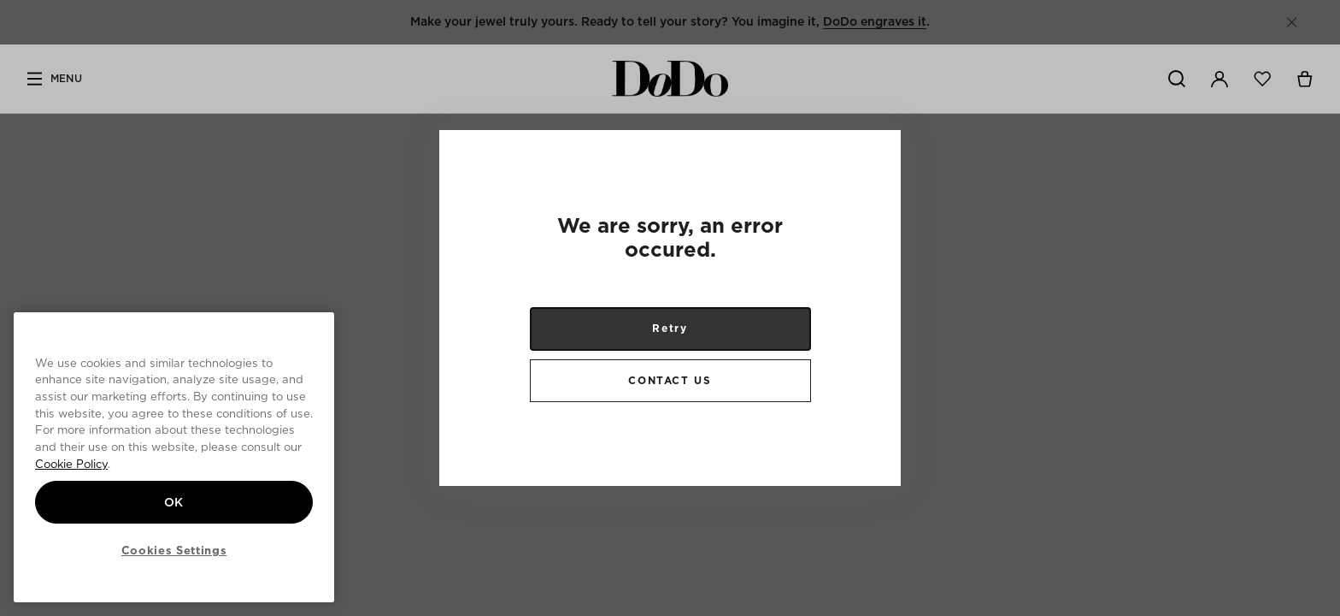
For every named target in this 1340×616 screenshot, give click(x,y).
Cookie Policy (71, 464)
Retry (669, 328)
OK (174, 502)
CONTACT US (669, 380)
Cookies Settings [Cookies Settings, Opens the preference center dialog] (174, 550)
